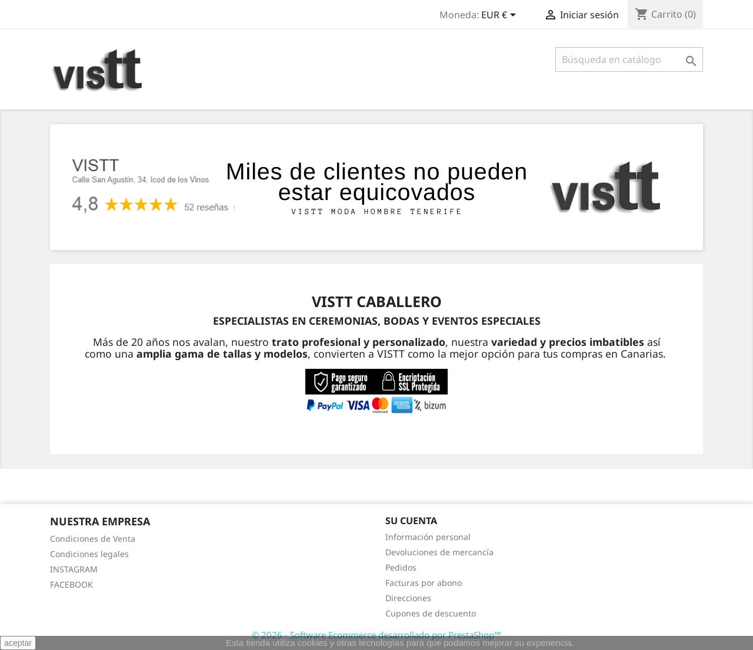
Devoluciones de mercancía (439, 552)
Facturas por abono (423, 582)
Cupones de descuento (430, 613)
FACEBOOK (71, 584)
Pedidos (401, 567)
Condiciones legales (89, 553)
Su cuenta (411, 520)
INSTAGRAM (74, 569)
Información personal (428, 536)
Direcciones (408, 598)
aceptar (18, 643)
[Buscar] (629, 59)
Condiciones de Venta (92, 538)
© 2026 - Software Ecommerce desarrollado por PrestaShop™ (376, 635)
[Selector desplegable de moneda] (500, 16)
